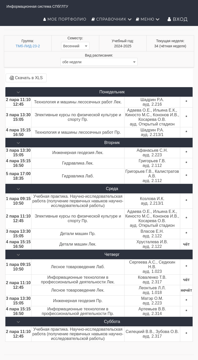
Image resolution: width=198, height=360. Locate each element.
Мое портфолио (65, 19)
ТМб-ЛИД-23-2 (27, 46)
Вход (178, 19)
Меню (148, 19)
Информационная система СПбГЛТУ (37, 6)
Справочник (112, 19)
